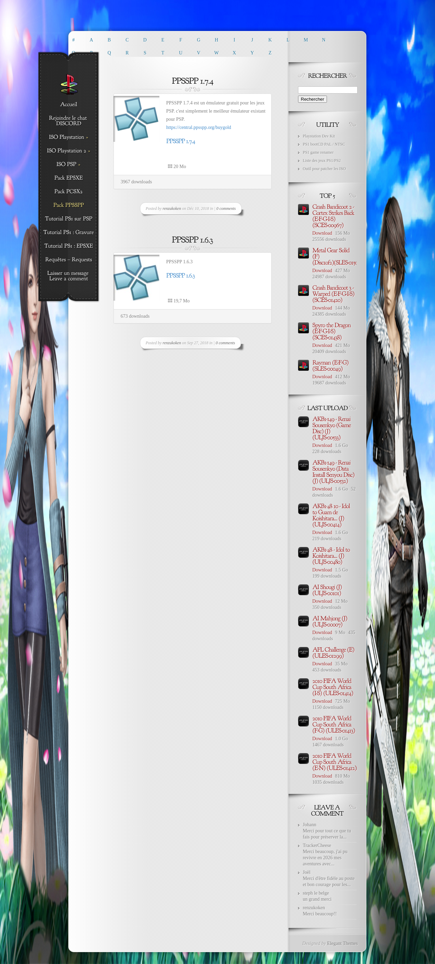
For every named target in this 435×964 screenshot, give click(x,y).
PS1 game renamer (318, 152)
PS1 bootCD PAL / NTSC (324, 144)
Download (322, 233)
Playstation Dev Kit (319, 136)
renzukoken (172, 208)
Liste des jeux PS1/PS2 (322, 160)
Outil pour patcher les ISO (324, 168)
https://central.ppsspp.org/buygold (198, 127)
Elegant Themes (342, 943)
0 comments (226, 208)
